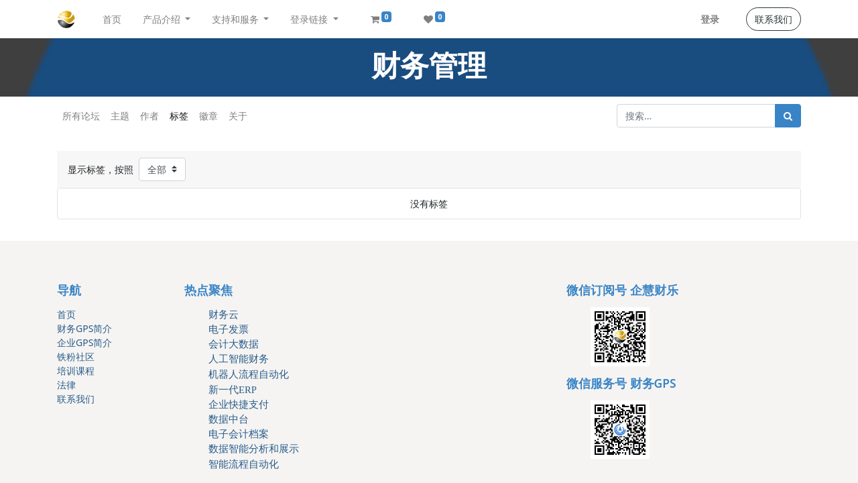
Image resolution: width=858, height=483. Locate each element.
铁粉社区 (76, 356)
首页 (66, 314)
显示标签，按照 (100, 169)
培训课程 (76, 370)
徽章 (208, 115)
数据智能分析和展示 (253, 448)
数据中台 (228, 419)
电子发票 (228, 329)
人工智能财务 (238, 359)
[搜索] (788, 115)
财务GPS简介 (84, 328)
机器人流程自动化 (248, 374)
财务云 (223, 314)
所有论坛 (81, 115)
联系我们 (773, 19)
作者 (149, 115)
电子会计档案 (238, 434)
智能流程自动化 (243, 464)
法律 (66, 384)
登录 (709, 19)
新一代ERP (232, 389)
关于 (238, 115)
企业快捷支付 (238, 404)
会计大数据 (233, 344)
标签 (179, 115)
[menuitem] (112, 19)
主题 (120, 115)
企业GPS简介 (84, 342)
